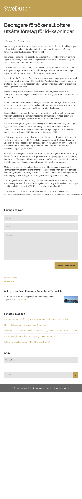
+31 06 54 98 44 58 (60, 388)
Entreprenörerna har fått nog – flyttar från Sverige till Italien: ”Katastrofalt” (36, 319)
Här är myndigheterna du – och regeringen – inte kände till (29, 336)
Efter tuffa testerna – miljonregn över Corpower (25, 325)
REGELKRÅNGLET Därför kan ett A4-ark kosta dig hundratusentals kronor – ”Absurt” (41, 330)
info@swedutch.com (41, 388)
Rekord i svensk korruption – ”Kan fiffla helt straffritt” (27, 342)
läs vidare (22, 299)
